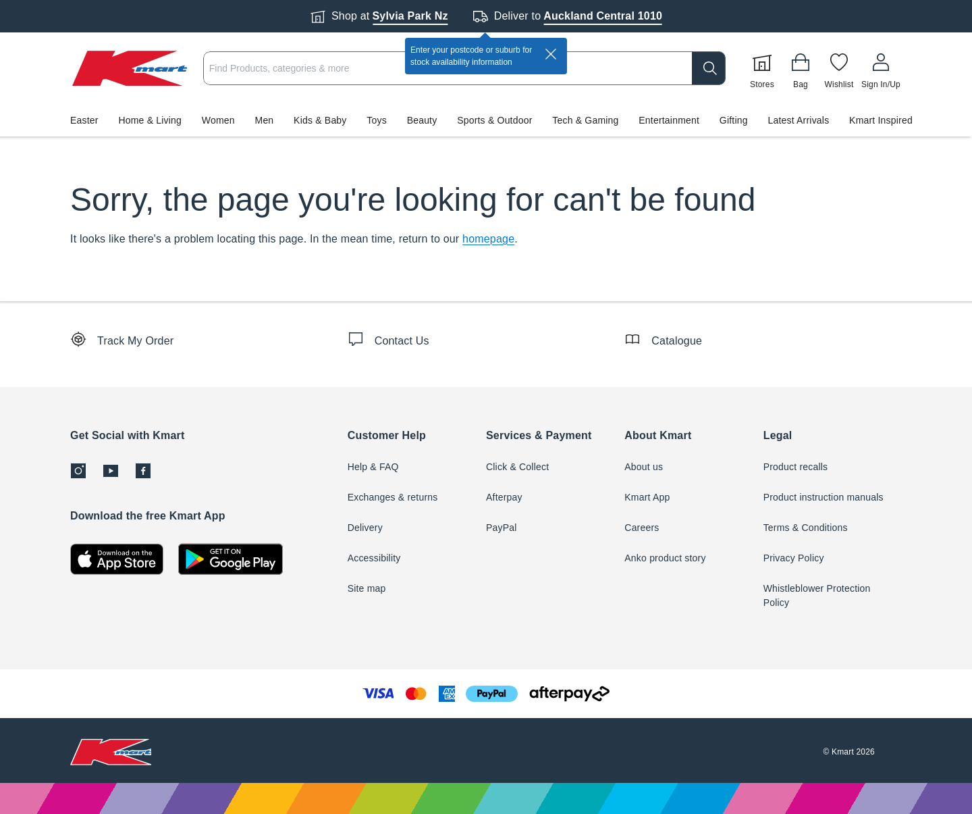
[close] (551, 54)
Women (218, 120)
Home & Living (150, 120)
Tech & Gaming (585, 120)
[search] (709, 68)
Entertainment (669, 120)
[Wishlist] (839, 68)
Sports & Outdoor (494, 120)
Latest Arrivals (798, 120)
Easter (84, 120)
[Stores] (762, 68)
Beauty (422, 120)
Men (264, 120)
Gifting (734, 120)
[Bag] (800, 68)
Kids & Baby (320, 120)
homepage (488, 239)
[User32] (881, 68)
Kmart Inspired (881, 120)
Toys (377, 120)
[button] (486, 120)
